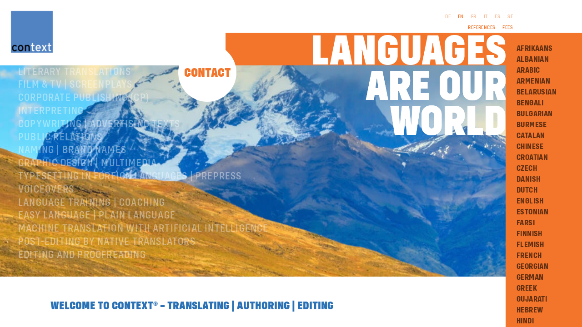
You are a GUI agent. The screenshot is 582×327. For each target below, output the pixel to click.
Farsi (526, 223)
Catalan (531, 136)
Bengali (530, 103)
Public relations (60, 169)
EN (461, 17)
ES (497, 17)
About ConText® (57, 77)
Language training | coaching (92, 234)
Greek (527, 288)
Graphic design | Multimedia (87, 194)
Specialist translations (79, 90)
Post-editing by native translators (107, 273)
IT (486, 17)
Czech (527, 168)
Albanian (533, 59)
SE (510, 17)
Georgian (532, 267)
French (529, 256)
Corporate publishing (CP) (84, 129)
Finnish (529, 234)
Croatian (532, 158)
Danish (528, 179)
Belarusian (537, 92)
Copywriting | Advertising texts (99, 155)
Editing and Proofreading (82, 286)
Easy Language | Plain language (97, 247)
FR (474, 17)
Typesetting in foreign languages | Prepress (130, 208)
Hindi (525, 321)
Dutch (527, 190)
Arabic (528, 70)
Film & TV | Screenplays (75, 116)
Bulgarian (535, 114)
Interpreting (51, 142)
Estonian (532, 212)
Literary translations (74, 103)
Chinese (530, 147)
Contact (207, 73)
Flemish (530, 245)
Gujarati (532, 299)
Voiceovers (46, 221)
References (481, 27)
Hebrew (530, 310)
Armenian (533, 81)
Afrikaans (535, 49)
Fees (507, 27)
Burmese (532, 125)
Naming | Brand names (72, 181)
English (530, 201)
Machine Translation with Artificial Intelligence (143, 260)
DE (448, 17)
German (530, 277)
